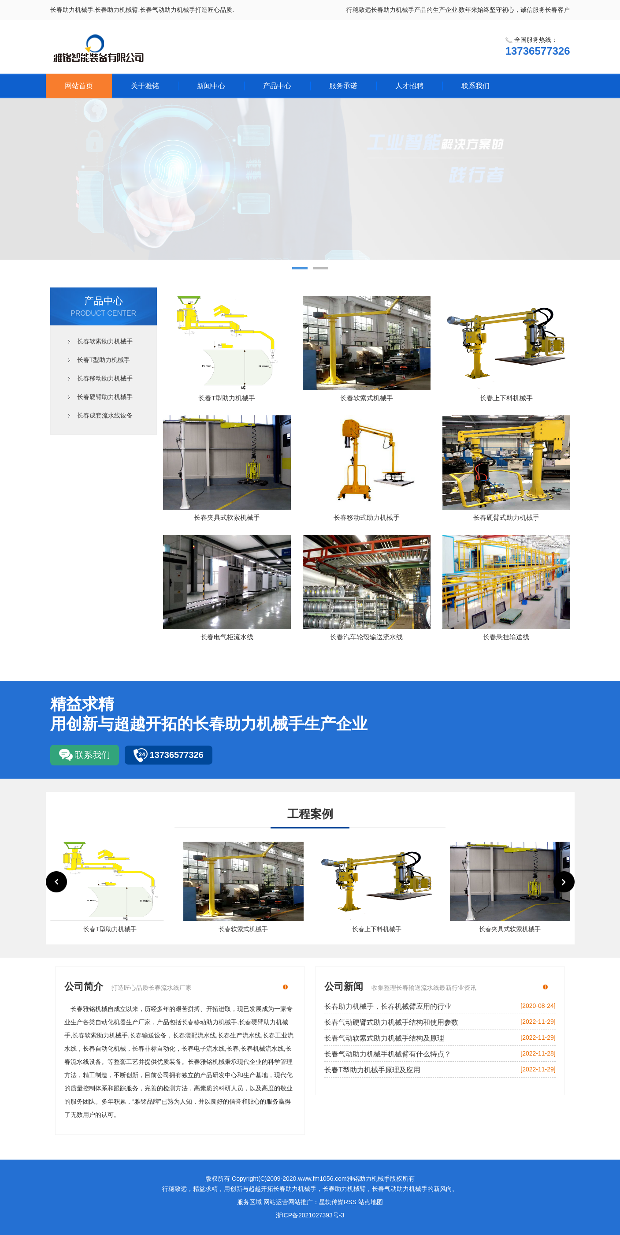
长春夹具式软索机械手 (227, 517)
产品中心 (277, 86)
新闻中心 (211, 86)
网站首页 (79, 86)
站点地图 (370, 1201)
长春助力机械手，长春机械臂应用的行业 (387, 1006)
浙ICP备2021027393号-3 (310, 1215)
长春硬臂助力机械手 (105, 396)
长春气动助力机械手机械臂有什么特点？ (387, 1054)
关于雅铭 (145, 86)
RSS (350, 1201)
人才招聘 (409, 86)
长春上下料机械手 (506, 398)
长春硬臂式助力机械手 (506, 517)
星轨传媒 (331, 1201)
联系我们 (475, 86)
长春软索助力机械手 (105, 341)
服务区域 (249, 1201)
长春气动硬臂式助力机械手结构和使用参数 (391, 1022)
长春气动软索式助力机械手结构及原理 (384, 1038)
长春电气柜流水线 (226, 637)
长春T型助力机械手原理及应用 (372, 1070)
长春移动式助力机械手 (367, 517)
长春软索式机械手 (366, 398)
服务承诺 (343, 86)
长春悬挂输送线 (506, 637)
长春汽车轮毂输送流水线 (366, 637)
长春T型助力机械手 (103, 359)
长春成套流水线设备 (105, 415)
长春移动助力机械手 (105, 378)
